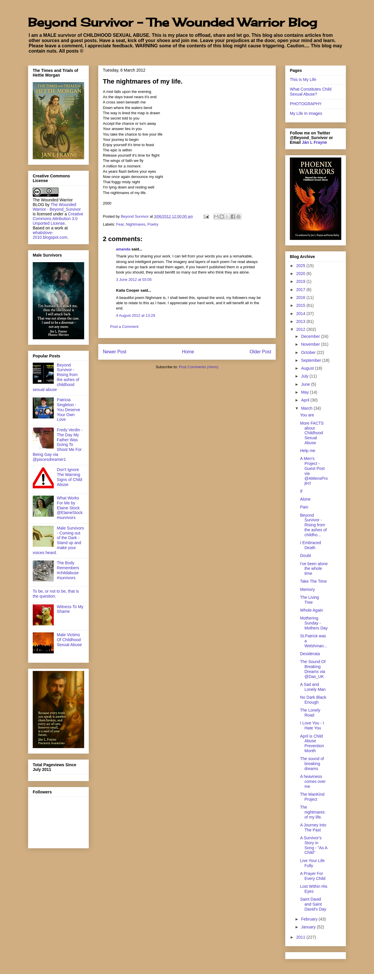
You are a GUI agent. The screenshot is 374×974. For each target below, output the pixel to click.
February (309, 919)
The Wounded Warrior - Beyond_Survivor (57, 207)
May (305, 392)
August (308, 368)
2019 (301, 281)
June (306, 384)
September (311, 360)
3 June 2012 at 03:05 (134, 279)
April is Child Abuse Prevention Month (312, 743)
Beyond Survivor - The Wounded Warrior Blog (172, 22)
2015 (301, 305)
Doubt (305, 555)
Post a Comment (124, 326)
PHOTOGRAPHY (306, 103)
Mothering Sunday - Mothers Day (314, 623)
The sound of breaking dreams (312, 763)
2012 (301, 329)
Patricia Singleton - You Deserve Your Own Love (68, 409)
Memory (307, 589)
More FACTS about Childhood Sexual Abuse (312, 433)
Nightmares (135, 224)
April (305, 400)
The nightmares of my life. (312, 812)
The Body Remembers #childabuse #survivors (68, 570)
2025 (301, 265)
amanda (123, 249)
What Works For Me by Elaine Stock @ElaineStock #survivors (70, 508)
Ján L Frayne (314, 142)
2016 (301, 297)
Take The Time (313, 581)
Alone (305, 499)
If (301, 491)
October (309, 352)
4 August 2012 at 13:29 (135, 315)
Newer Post (115, 351)
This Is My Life (303, 79)
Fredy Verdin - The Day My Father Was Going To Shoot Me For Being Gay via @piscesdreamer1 (58, 445)
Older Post (260, 351)
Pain (304, 507)
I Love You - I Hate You (312, 725)
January (309, 927)
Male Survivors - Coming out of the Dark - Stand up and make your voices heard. (58, 540)
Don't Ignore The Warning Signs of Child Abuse (69, 477)
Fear (120, 224)
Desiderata (310, 653)
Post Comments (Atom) (198, 367)
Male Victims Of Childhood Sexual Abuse (69, 639)
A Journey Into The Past (313, 827)
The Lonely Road (310, 712)
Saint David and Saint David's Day (313, 904)
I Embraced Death (310, 545)
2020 (301, 273)
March (307, 408)
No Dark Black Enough (313, 700)
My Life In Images (306, 113)
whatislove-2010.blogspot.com (50, 235)
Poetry (153, 224)
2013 (301, 321)
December (311, 336)
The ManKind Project (312, 797)
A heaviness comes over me (312, 781)
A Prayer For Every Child (312, 876)
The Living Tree (309, 600)
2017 (301, 289)
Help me (307, 450)
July (305, 376)
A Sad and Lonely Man (312, 687)
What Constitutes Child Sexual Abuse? (310, 91)
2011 (301, 937)
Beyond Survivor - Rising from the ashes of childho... (313, 525)
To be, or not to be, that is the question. (56, 593)
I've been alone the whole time (314, 568)
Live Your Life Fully (312, 863)
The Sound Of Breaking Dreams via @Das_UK (312, 669)
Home (188, 351)
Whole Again (311, 610)
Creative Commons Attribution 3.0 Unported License (58, 219)
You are (307, 415)
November (311, 344)
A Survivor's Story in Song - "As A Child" (313, 845)
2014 (301, 313)
